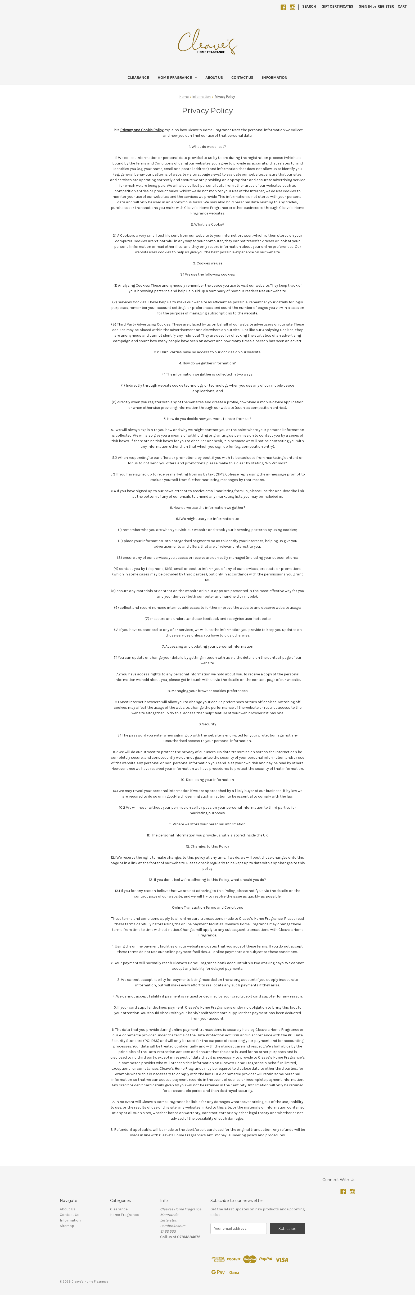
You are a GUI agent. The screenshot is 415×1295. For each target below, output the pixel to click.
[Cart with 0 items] (402, 6)
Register (385, 6)
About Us (214, 77)
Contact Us (242, 77)
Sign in (365, 6)
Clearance (138, 77)
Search (309, 6)
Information (274, 77)
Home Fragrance (177, 77)
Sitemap (67, 1226)
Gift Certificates (337, 6)
